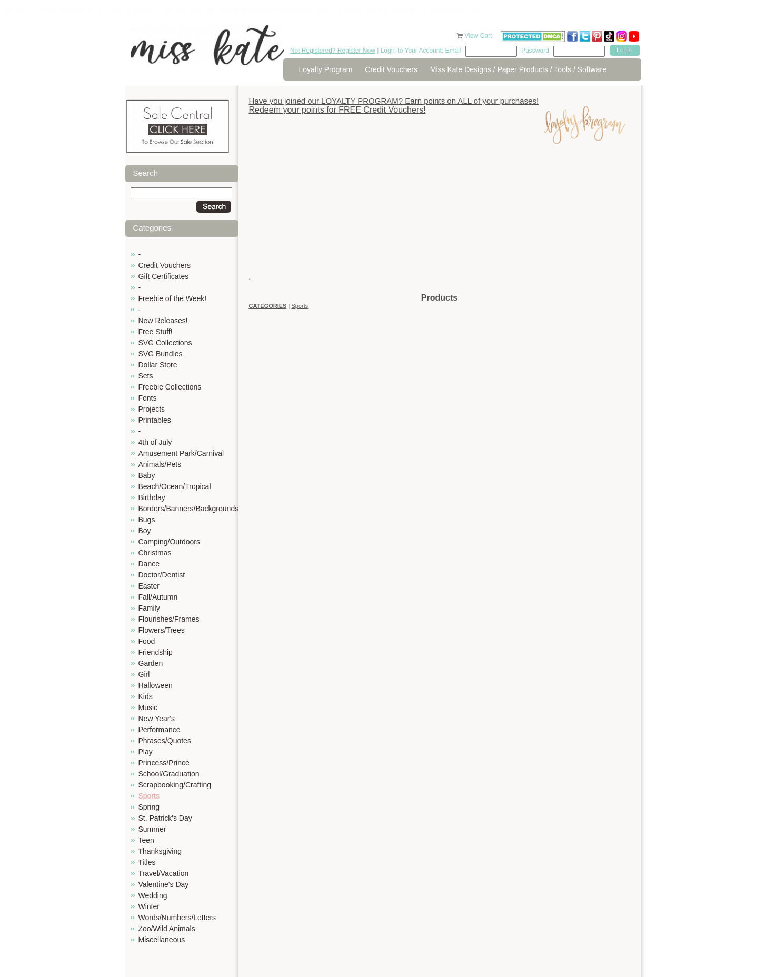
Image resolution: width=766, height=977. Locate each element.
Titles (147, 862)
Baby (146, 475)
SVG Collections (165, 342)
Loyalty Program (326, 69)
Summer (152, 829)
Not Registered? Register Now (332, 50)
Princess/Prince (164, 763)
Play (145, 751)
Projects (151, 409)
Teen (146, 840)
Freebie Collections (170, 387)
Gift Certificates (163, 276)
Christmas (155, 553)
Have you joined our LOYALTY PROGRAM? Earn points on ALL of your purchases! (394, 100)
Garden (150, 663)
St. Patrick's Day (165, 818)
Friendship (155, 652)
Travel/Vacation (163, 873)
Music (148, 707)
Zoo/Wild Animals (166, 928)
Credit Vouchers (391, 69)
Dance (149, 564)
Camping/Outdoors (169, 541)
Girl (144, 674)
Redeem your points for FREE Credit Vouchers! (337, 109)
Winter (149, 906)
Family (149, 608)
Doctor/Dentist (161, 575)
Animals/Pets (160, 464)
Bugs (146, 519)
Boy (144, 530)
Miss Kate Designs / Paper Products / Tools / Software (518, 69)
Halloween (155, 685)
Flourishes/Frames (169, 619)
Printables (154, 420)
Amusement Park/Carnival (181, 453)
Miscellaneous (161, 939)
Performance (159, 729)
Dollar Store (157, 365)
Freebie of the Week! (172, 298)
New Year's (156, 718)
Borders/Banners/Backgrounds (188, 508)
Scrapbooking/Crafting (175, 785)
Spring (149, 807)
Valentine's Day (163, 884)
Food (146, 641)
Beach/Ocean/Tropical (174, 486)
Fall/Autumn (158, 597)
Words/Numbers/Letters (177, 917)
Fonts (147, 398)
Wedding (152, 895)
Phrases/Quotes (164, 740)
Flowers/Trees (161, 630)
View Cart (479, 35)
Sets (145, 376)
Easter (149, 586)
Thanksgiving (160, 851)
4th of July (155, 442)
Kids (145, 696)
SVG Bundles (160, 354)
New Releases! (163, 320)
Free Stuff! (155, 331)
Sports (149, 796)
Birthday (151, 497)
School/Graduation (169, 774)
